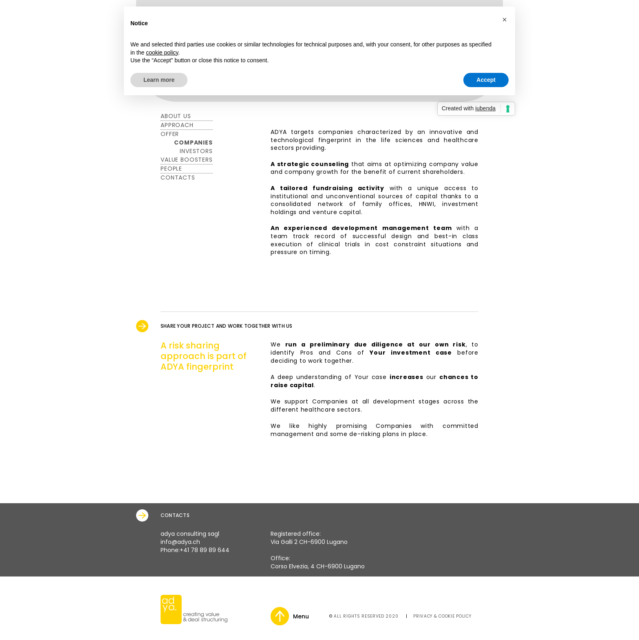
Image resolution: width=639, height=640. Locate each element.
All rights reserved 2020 (366, 616)
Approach (177, 125)
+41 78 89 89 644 (204, 550)
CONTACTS (178, 177)
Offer (170, 134)
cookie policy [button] (162, 52)
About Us (176, 116)
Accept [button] (486, 80)
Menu (301, 616)
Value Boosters (187, 160)
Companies (193, 142)
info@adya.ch (180, 542)
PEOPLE (171, 168)
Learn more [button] (158, 80)
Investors (196, 151)
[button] (504, 19)
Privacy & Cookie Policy (442, 616)
